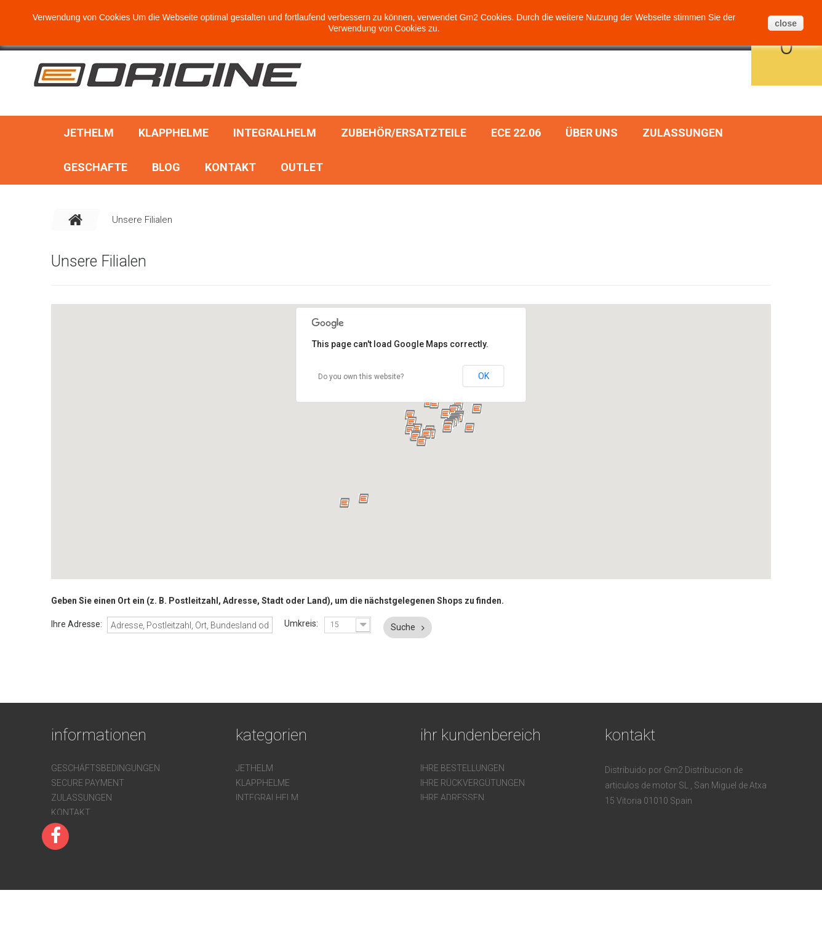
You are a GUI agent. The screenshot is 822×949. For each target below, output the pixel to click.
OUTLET (302, 167)
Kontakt (230, 167)
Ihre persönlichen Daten (476, 812)
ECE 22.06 (516, 132)
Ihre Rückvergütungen (472, 783)
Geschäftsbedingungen (105, 768)
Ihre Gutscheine (456, 827)
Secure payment (87, 783)
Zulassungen (682, 132)
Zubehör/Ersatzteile (403, 132)
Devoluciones (82, 827)
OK (483, 376)
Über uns (591, 132)
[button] (410, 415)
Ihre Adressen (452, 798)
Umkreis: (301, 623)
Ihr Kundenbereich (480, 735)
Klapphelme (173, 132)
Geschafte (95, 167)
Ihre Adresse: (76, 624)
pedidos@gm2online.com (686, 860)
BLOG (166, 167)
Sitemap (69, 857)
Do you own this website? (361, 376)
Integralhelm (274, 132)
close (786, 23)
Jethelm (88, 132)
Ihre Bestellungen (462, 768)
